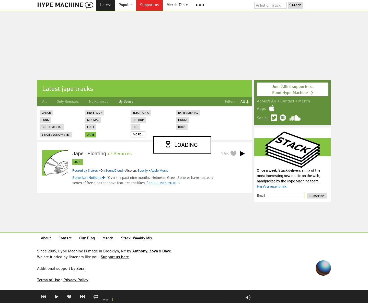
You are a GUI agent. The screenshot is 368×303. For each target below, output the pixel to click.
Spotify (142, 170)
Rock (182, 127)
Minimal (93, 120)
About (46, 238)
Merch (304, 101)
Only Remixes (68, 101)
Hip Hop (138, 120)
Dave (166, 250)
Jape (78, 153)
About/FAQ (266, 101)
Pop (135, 127)
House (182, 120)
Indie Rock (94, 112)
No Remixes (98, 101)
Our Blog (87, 238)
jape (90, 134)
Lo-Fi (90, 127)
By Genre (126, 101)
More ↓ (138, 134)
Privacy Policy (75, 279)
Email (261, 195)
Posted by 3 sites (85, 170)
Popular (125, 5)
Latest (105, 5)
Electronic (141, 112)
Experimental (188, 112)
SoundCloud (114, 170)
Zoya (153, 250)
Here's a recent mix (271, 186)
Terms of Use (48, 279)
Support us (149, 5)
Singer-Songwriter (56, 134)
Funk (45, 120)
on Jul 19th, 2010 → (164, 182)
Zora (80, 268)
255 (225, 153)
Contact (287, 101)
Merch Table (177, 5)
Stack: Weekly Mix (136, 238)
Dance (46, 112)
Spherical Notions (86, 177)
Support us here (115, 256)
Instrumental (52, 127)
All (44, 101)
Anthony (139, 250)
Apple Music (159, 170)
